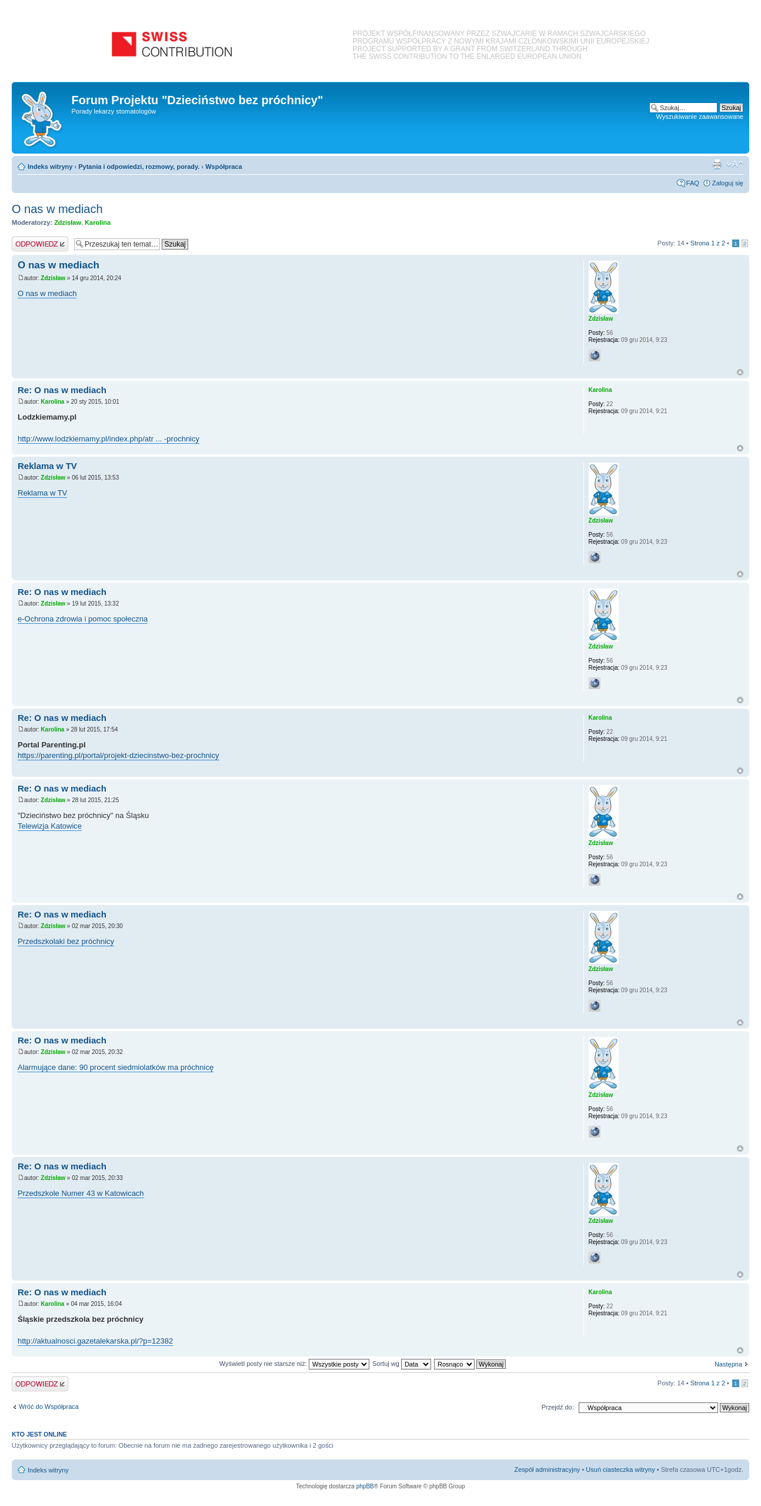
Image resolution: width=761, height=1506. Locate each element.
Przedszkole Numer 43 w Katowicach (81, 1193)
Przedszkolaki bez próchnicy (66, 941)
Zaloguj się (727, 183)
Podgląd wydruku (716, 164)
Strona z (707, 243)
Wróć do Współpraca (49, 1406)
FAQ (692, 183)
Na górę (740, 372)
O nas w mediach (57, 208)
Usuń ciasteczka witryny (620, 1469)
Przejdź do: (558, 1407)
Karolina (98, 222)
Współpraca (223, 166)
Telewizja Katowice (50, 826)
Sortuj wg (401, 1363)
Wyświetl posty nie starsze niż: (294, 1363)
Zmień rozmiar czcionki (734, 164)
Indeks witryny (50, 166)
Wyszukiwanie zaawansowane (699, 116)
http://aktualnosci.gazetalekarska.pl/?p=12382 (95, 1341)
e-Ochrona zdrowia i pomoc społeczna (83, 618)
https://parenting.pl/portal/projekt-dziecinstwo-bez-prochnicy (118, 755)
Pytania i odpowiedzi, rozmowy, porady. (138, 166)
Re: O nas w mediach (62, 390)
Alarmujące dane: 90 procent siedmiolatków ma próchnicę (115, 1067)
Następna (728, 1364)
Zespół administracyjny (547, 1469)
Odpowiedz (40, 244)
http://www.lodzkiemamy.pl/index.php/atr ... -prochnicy (108, 438)
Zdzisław (67, 222)
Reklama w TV (47, 466)
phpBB (365, 1486)
